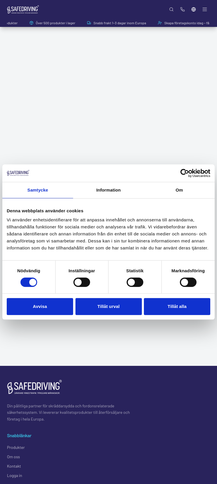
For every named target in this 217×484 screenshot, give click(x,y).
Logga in (14, 475)
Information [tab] (108, 189)
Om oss (13, 456)
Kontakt (14, 466)
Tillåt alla (177, 306)
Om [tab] (179, 189)
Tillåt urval (108, 306)
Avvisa (40, 306)
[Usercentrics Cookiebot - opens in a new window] (184, 173)
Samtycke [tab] (37, 189)
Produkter (16, 447)
